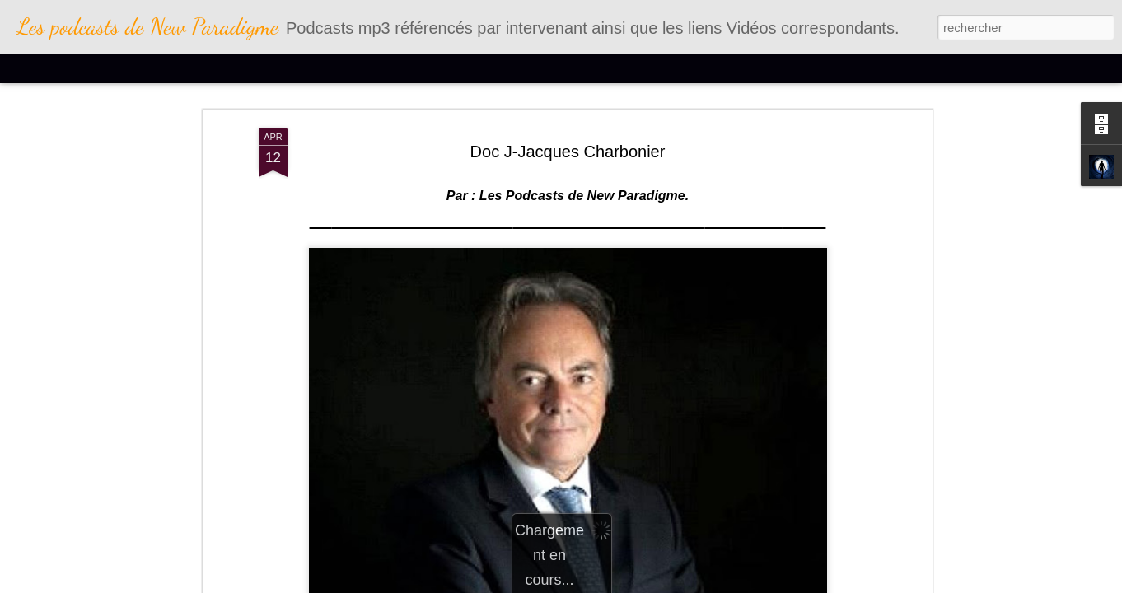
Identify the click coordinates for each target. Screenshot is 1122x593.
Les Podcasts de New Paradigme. (582, 119)
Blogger (657, 584)
